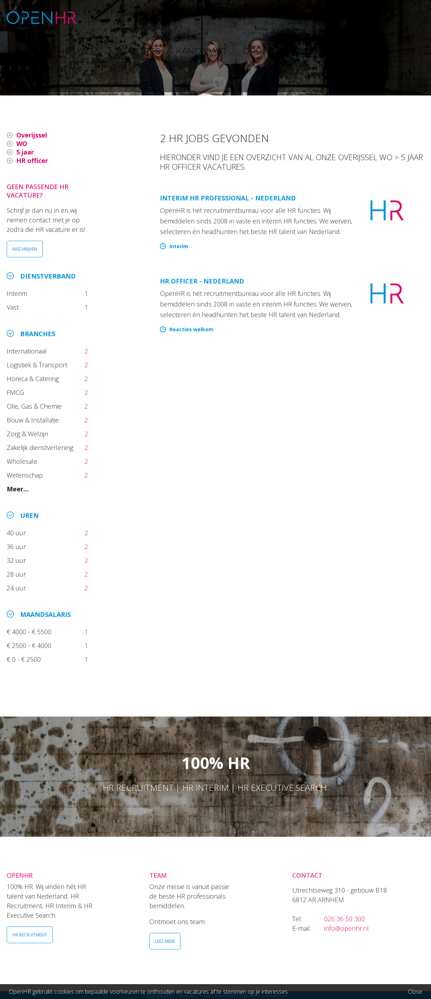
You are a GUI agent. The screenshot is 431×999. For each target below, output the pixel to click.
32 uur (18, 560)
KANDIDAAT (220, 17)
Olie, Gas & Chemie (35, 406)
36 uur (18, 546)
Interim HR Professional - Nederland (228, 198)
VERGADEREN (361, 17)
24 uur (18, 588)
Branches (37, 333)
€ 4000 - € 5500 (30, 631)
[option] (215, 47)
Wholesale (23, 461)
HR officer (32, 160)
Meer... (18, 489)
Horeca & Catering (34, 378)
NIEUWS (134, 17)
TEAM (322, 17)
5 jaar (25, 152)
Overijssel (31, 135)
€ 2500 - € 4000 (30, 645)
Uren (29, 515)
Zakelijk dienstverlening (41, 447)
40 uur (17, 532)
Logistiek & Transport (38, 365)
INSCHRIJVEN (24, 249)
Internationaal (27, 351)
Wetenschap (26, 475)
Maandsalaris (45, 614)
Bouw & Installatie (34, 420)
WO (21, 143)
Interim (19, 293)
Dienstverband (48, 276)
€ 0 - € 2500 (24, 659)
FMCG (16, 392)
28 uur (17, 574)
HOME (102, 17)
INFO (400, 17)
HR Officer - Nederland (202, 281)
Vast (14, 307)
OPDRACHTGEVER (275, 17)
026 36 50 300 (344, 919)
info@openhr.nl (346, 928)
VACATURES (175, 17)
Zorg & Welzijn (28, 434)
